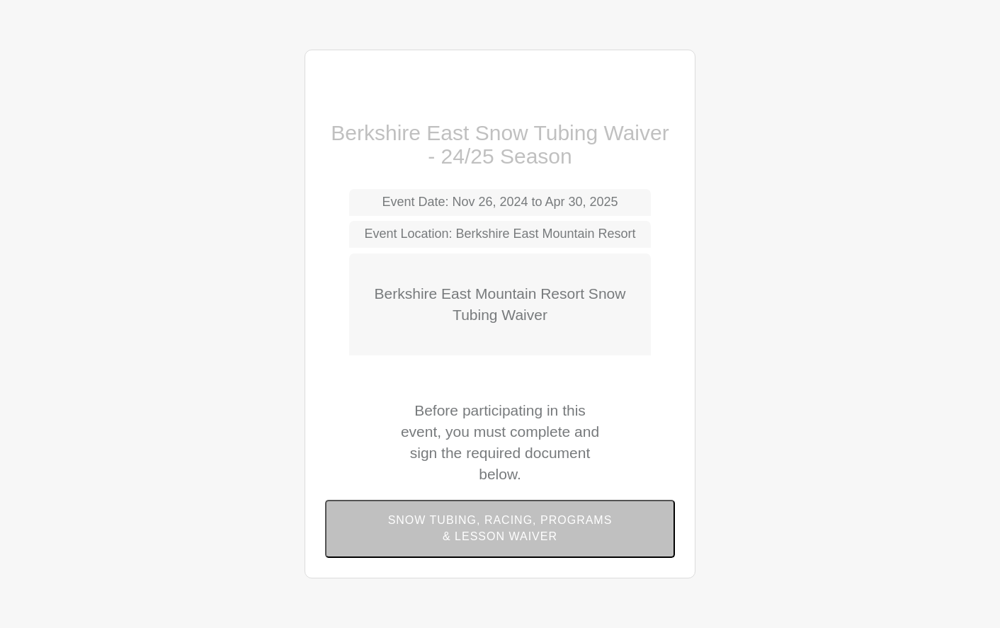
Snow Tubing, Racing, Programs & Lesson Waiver (500, 528)
